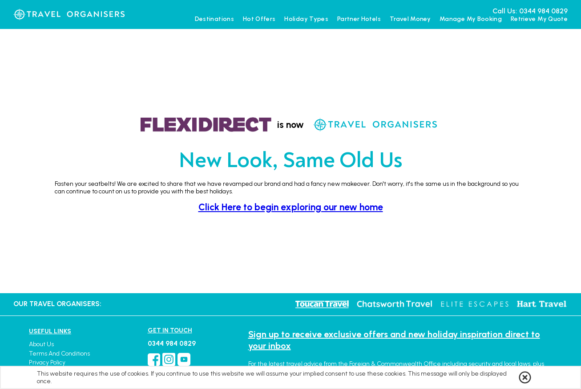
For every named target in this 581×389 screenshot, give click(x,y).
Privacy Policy (47, 362)
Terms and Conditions (59, 353)
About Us (41, 344)
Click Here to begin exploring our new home (290, 207)
